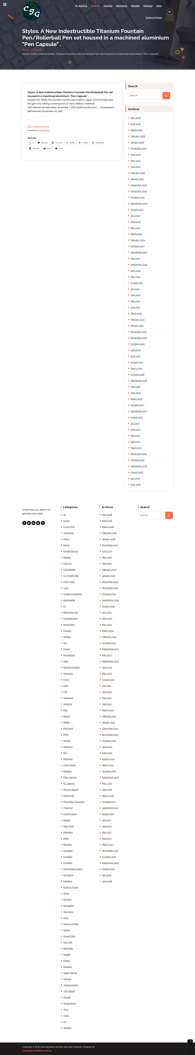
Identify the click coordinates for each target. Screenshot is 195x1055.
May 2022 (135, 276)
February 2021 (138, 319)
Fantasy (108, 5)
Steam (66, 960)
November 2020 (139, 338)
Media (66, 722)
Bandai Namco (70, 551)
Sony (159, 5)
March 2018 (136, 399)
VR (64, 1022)
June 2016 (136, 484)
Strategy (148, 5)
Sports (66, 930)
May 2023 (135, 258)
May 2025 (135, 160)
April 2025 (136, 167)
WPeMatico (44, 130)
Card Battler (69, 569)
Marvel (66, 716)
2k (64, 514)
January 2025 (137, 179)
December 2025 (139, 148)
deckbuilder (69, 600)
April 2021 (135, 307)
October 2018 (137, 374)
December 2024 (139, 185)
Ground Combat (71, 667)
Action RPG (69, 527)
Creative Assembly (72, 594)
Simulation (68, 905)
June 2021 (135, 295)
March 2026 (136, 130)
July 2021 (135, 289)
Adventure (121, 5)
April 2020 (136, 356)
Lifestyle (95, 5)
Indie (65, 685)
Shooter (135, 5)
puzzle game (70, 814)
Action (66, 520)
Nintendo (68, 759)
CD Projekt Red (71, 575)
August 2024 (137, 209)
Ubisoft (67, 997)
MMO (66, 734)
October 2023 (138, 246)
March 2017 (136, 448)
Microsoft (68, 728)
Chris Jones (69, 582)
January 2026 (137, 142)
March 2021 (136, 313)
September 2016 (139, 466)
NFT (65, 753)
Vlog (65, 1009)
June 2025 (136, 154)
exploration (69, 624)
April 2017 (135, 441)
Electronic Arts (70, 612)
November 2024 (139, 191)
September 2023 (139, 252)
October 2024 (138, 197)
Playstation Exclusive (74, 802)
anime (66, 545)
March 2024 (136, 234)
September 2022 (139, 264)
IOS (65, 692)
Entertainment (70, 618)
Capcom (67, 563)
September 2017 (139, 411)
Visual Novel (69, 1003)
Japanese (68, 698)
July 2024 (135, 215)
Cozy (66, 588)
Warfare (67, 1028)
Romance (68, 875)
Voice (66, 1015)
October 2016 (137, 460)
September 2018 (139, 380)
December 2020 (139, 331)
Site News (68, 912)
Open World (69, 765)
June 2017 (135, 429)
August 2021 (137, 283)
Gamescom (69, 655)
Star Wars (68, 948)
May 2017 (135, 435)
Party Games (69, 777)
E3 (64, 606)
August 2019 (137, 362)
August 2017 (137, 417)
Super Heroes (70, 973)
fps (65, 643)
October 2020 (138, 344)
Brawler (67, 557)
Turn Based (69, 991)
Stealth (67, 954)
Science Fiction (154, 17)
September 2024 (139, 203)
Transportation (70, 985)
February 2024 (138, 240)
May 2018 (135, 386)
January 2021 (137, 325)
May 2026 (136, 118)
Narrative (67, 747)
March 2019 (136, 368)
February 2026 (138, 136)
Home (25, 49)
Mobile (66, 740)
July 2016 (135, 478)
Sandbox (67, 881)
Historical (68, 673)
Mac (65, 710)
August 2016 (137, 472)
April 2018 (135, 393)
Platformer (68, 795)
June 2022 (136, 270)
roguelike (67, 850)
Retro (66, 838)
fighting (67, 637)
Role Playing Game (73, 869)
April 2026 (136, 124)
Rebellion (68, 832)
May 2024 (136, 228)
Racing (66, 820)
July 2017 (135, 423)
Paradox (67, 771)
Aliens (66, 539)
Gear (65, 661)
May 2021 (135, 301)
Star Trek (67, 942)
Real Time (68, 826)
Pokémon (68, 808)
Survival (67, 979)
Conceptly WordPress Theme (36, 1050)
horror (66, 679)
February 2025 (138, 173)
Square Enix (69, 936)
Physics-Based (70, 789)
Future (66, 649)
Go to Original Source (38, 126)
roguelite (67, 857)
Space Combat (71, 924)
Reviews (67, 844)
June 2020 (136, 350)
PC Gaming (81, 5)
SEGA (66, 893)
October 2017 (137, 405)
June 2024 (136, 222)
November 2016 (139, 454)
